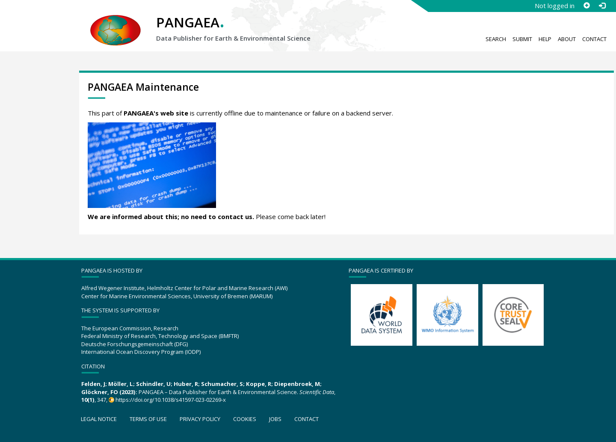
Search (496, 39)
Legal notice (99, 419)
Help (545, 39)
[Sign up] (586, 5)
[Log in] (602, 5)
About (567, 39)
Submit (522, 39)
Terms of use (148, 419)
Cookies (244, 419)
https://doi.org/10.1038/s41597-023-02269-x (171, 399)
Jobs (275, 419)
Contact (594, 39)
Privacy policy (200, 419)
